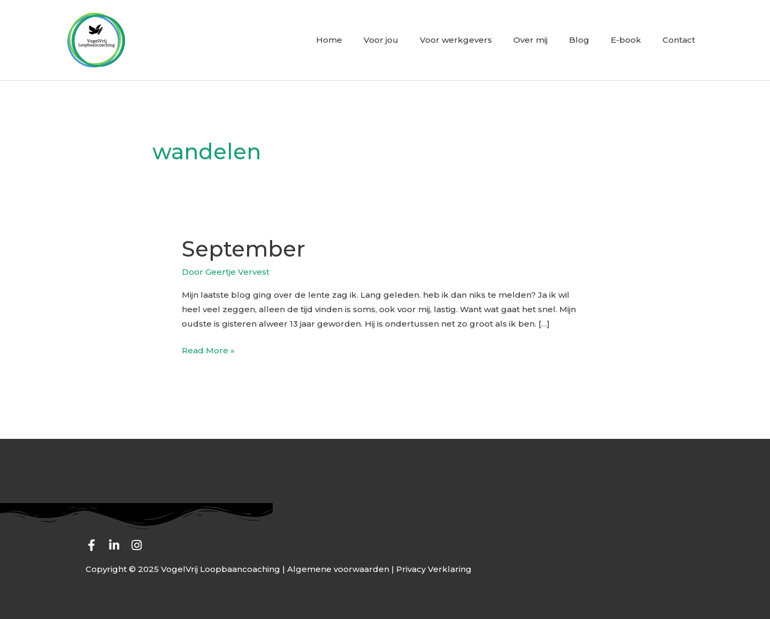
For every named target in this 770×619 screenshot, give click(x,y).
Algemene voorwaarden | (341, 569)
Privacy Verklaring (434, 569)
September (243, 249)
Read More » (208, 349)
